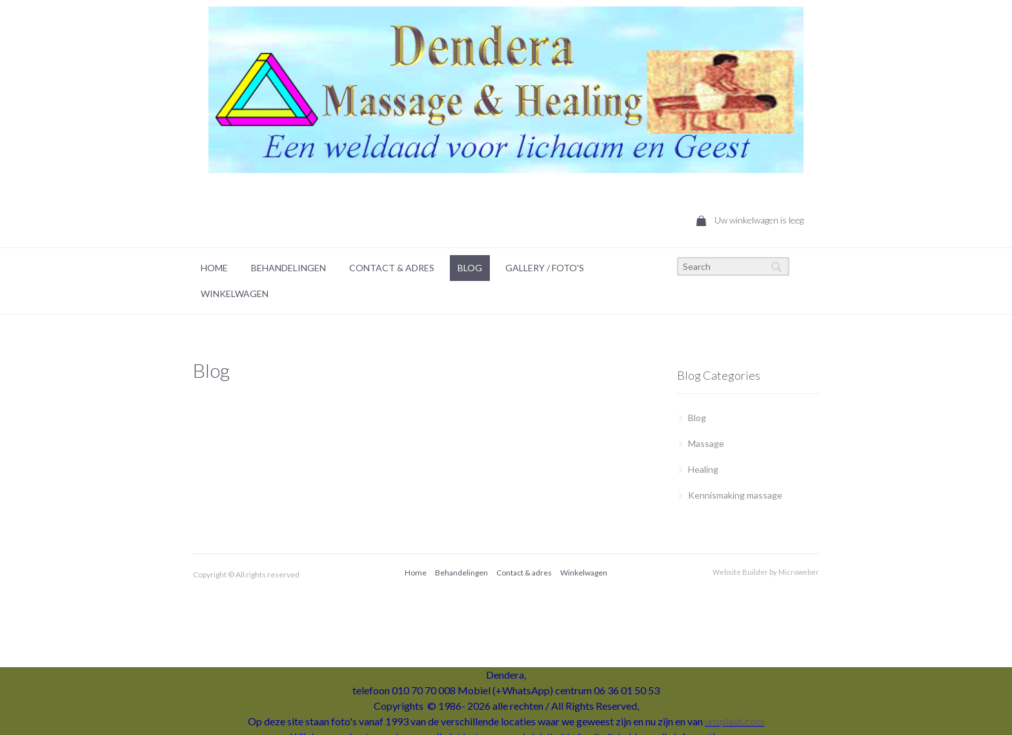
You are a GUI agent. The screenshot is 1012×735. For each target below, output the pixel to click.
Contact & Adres (391, 267)
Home (214, 267)
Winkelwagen (234, 293)
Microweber (798, 572)
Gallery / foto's (544, 267)
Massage (706, 443)
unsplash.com (734, 721)
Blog (470, 267)
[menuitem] (214, 268)
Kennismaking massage (735, 495)
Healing (703, 469)
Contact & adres (524, 572)
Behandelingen (288, 267)
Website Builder (740, 572)
